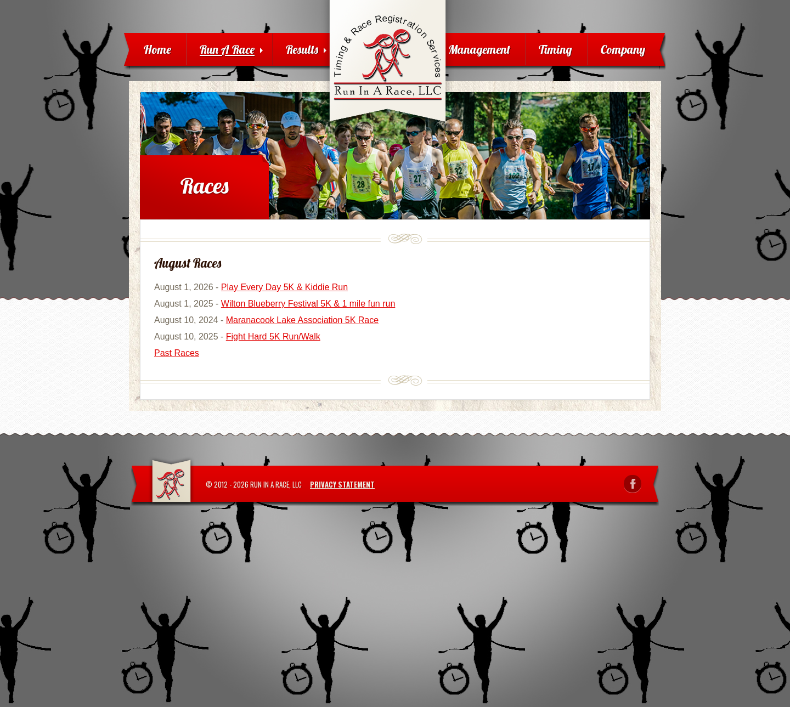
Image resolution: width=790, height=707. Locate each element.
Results (306, 49)
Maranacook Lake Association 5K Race (302, 320)
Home (157, 49)
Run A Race (231, 49)
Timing (555, 49)
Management (479, 49)
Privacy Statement (342, 484)
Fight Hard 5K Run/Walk (273, 336)
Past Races (176, 353)
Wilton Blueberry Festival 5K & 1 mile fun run (308, 303)
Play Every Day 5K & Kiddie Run (284, 287)
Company (623, 49)
